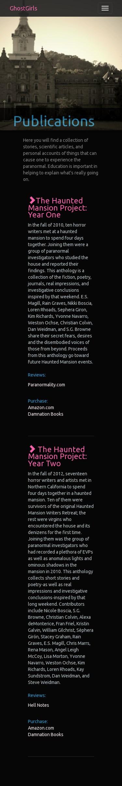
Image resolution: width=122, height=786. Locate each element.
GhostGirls (23, 8)
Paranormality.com (46, 384)
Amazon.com (41, 407)
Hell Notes (38, 705)
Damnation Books (45, 414)
